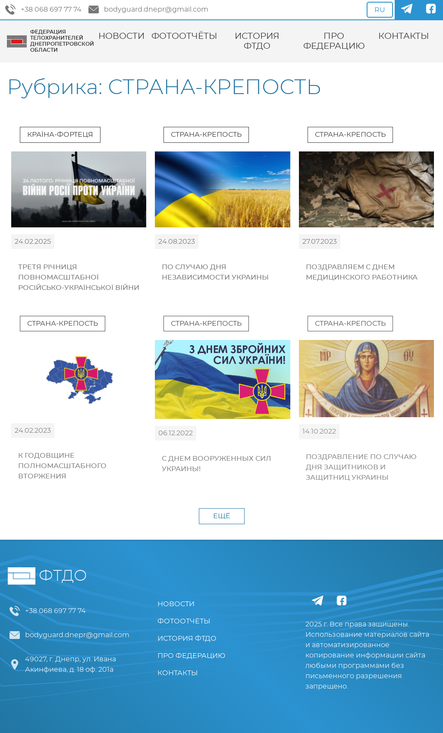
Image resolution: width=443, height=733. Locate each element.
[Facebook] (431, 9)
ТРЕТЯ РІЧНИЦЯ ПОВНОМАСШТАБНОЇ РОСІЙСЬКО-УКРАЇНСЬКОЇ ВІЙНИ (78, 277)
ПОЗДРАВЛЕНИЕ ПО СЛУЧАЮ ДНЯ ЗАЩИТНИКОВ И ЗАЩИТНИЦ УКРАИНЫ (361, 467)
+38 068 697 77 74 (43, 9)
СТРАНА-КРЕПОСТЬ (206, 134)
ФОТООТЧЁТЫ (184, 36)
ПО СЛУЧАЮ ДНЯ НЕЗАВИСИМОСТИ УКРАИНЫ (215, 272)
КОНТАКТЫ (403, 36)
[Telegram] (406, 9)
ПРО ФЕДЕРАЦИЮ (334, 41)
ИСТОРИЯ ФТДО (257, 41)
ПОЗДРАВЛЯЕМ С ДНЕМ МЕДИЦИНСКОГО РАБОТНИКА (362, 272)
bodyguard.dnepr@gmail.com (148, 9)
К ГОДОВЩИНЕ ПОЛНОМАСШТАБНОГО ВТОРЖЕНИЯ (62, 466)
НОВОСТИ (121, 36)
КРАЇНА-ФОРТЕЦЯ (60, 134)
